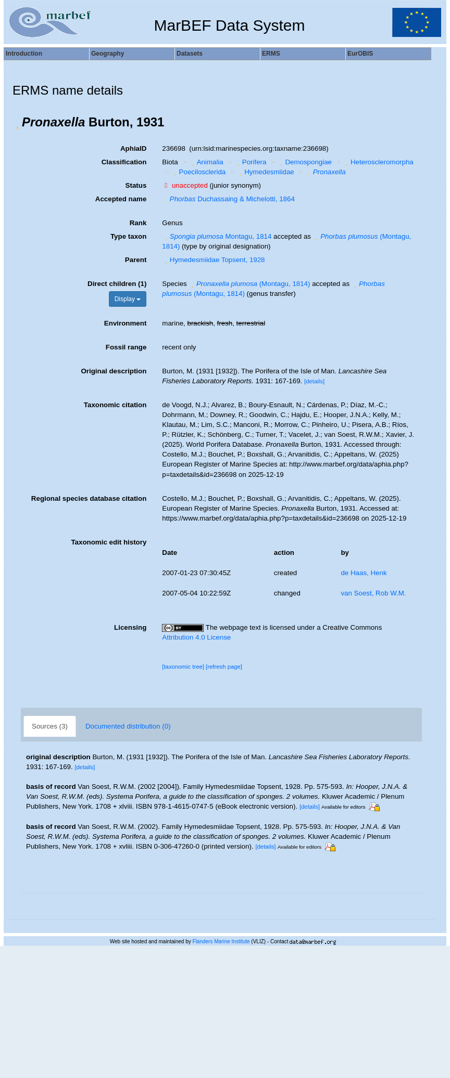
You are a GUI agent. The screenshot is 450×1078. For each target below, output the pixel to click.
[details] (314, 381)
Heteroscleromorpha (378, 162)
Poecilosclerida (198, 172)
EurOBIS (360, 53)
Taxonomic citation (115, 405)
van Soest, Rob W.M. (373, 593)
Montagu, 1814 (216, 236)
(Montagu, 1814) (249, 284)
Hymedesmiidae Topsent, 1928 (213, 260)
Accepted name (121, 199)
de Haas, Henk (363, 573)
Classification (124, 162)
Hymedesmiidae (265, 172)
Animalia (206, 162)
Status (136, 185)
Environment (125, 323)
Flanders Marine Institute (221, 941)
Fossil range (126, 347)
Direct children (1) (117, 284)
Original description (113, 371)
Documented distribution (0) (128, 726)
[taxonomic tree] (183, 667)
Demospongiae (305, 162)
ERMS (271, 53)
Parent (135, 260)
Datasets (190, 53)
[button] (17, 122)
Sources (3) (50, 726)
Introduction (24, 53)
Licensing (130, 627)
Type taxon (128, 236)
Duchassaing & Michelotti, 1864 (228, 199)
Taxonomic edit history (108, 542)
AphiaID (133, 148)
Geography (107, 53)
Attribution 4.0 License (196, 637)
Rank (138, 223)
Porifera (250, 162)
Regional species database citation (88, 498)
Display (128, 299)
